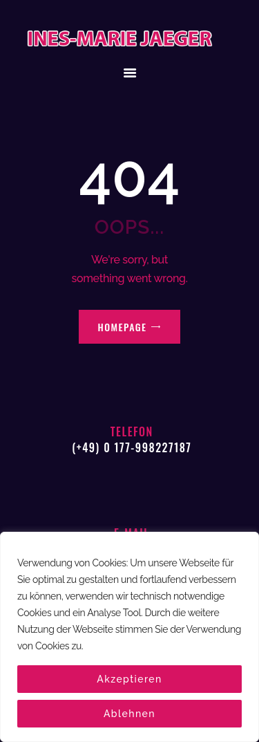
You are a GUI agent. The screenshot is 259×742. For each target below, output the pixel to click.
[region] (129, 637)
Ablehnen (129, 713)
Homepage (122, 326)
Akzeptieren (129, 679)
